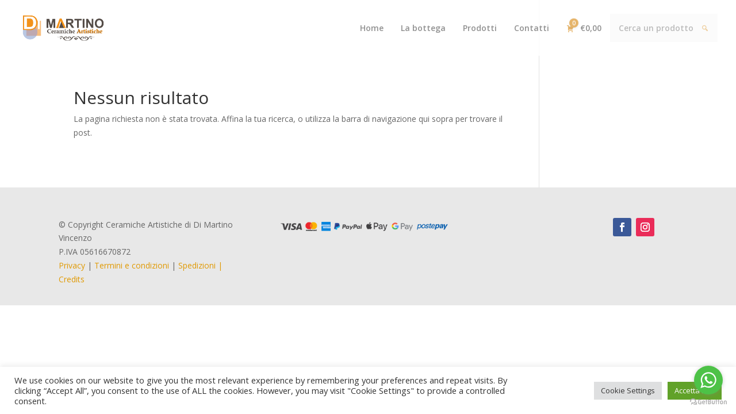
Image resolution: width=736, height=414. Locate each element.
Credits (72, 279)
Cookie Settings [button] (628, 390)
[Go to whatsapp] (708, 380)
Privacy (72, 265)
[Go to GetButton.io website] (708, 402)
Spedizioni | (200, 265)
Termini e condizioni (131, 265)
